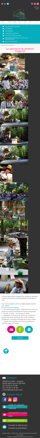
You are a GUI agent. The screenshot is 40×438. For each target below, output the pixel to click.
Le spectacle (11, 45)
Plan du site (15, 433)
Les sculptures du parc (13, 35)
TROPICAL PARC (8, 381)
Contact (20, 338)
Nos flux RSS (20, 435)
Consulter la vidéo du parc (18, 425)
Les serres (8, 29)
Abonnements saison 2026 (17, 414)
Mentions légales (6, 433)
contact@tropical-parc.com (12, 390)
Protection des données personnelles (28, 433)
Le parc (6, 45)
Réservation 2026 (16, 421)
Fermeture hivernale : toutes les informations (16, 38)
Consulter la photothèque (17, 428)
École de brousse (11, 41)
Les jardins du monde (12, 26)
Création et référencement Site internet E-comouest (20, 436)
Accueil (2, 45)
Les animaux (9, 31)
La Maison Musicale (12, 33)
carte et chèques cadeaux (16, 406)
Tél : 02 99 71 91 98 (9, 386)
